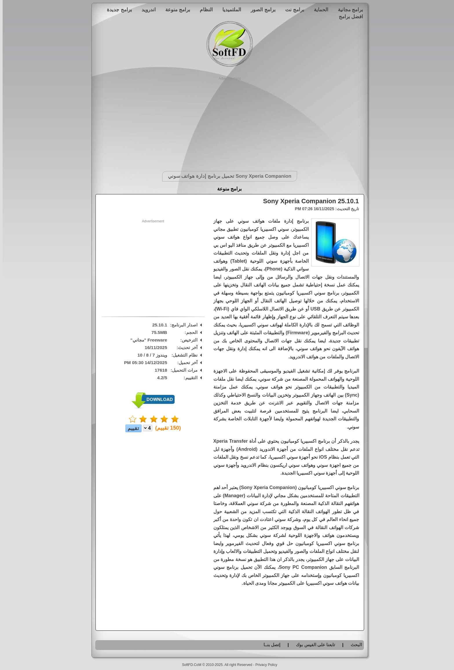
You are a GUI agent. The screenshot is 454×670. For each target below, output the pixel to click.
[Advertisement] (227, 121)
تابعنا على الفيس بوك (312, 644)
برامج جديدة (116, 9)
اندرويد (146, 9)
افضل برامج (348, 16)
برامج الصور (260, 9)
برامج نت (292, 9)
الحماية (318, 9)
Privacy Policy (264, 665)
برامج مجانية (348, 9)
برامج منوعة (175, 9)
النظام (203, 9)
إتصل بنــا (269, 644)
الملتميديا (229, 9)
